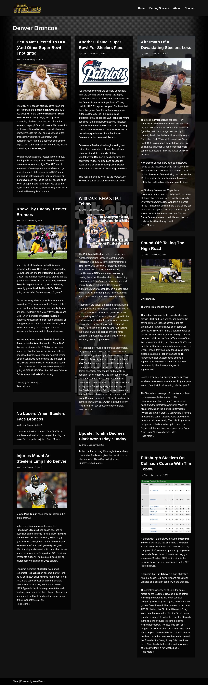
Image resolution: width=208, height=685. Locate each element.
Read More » (47, 193)
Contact (189, 8)
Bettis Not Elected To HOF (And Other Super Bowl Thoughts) (42, 47)
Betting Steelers (159, 8)
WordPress (38, 681)
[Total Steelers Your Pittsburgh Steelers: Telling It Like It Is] (27, 8)
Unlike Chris (156, 331)
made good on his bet (165, 195)
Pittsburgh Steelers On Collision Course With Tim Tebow (166, 463)
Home (141, 8)
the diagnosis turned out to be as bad (41, 550)
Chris (21, 59)
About (177, 8)
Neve (15, 681)
